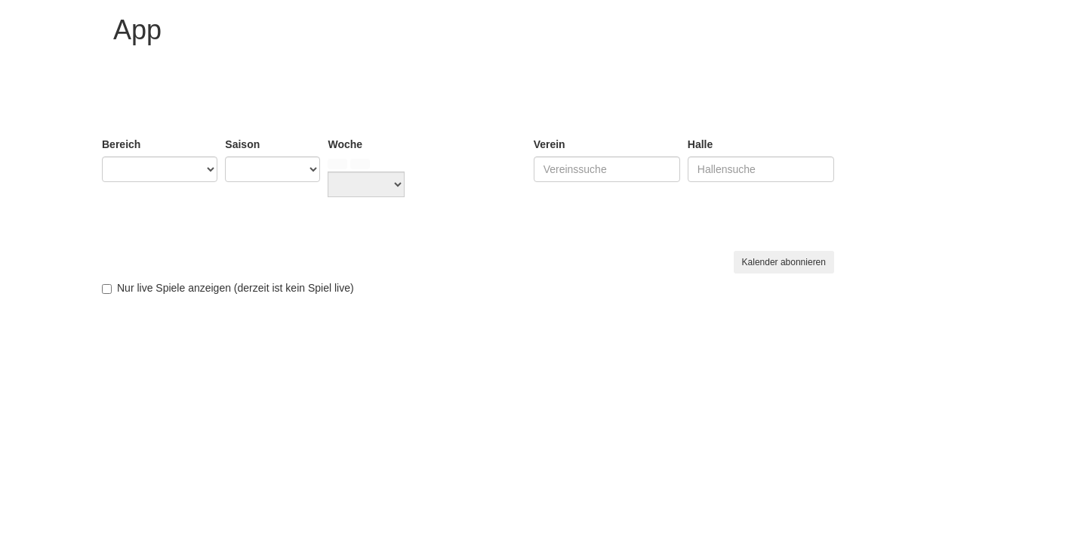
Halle (700, 144)
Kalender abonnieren (784, 262)
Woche (345, 144)
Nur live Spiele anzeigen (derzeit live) (228, 288)
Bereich (121, 144)
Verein (549, 144)
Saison (242, 144)
